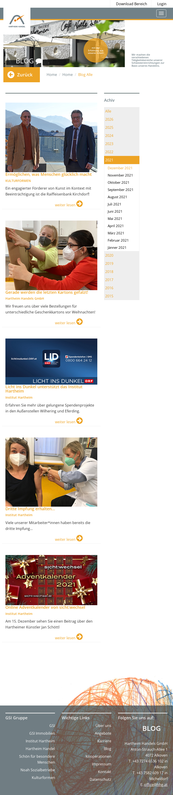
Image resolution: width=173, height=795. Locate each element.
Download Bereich (131, 3)
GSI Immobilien (42, 733)
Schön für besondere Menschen (37, 759)
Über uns (103, 725)
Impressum (101, 764)
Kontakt (104, 771)
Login (161, 3)
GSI (52, 725)
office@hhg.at (156, 784)
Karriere (104, 741)
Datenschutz (100, 779)
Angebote (103, 733)
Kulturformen (43, 777)
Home (52, 74)
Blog (107, 748)
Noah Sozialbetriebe (37, 769)
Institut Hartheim (40, 741)
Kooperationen (98, 756)
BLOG (29, 60)
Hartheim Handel (40, 748)
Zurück (24, 75)
